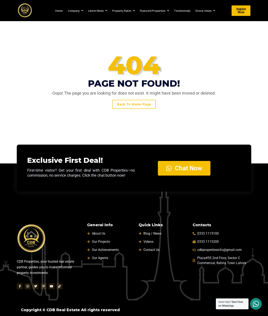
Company (74, 11)
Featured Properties (153, 11)
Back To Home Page (134, 104)
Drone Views (204, 11)
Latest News (96, 11)
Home (59, 11)
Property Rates (121, 11)
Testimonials (182, 11)
